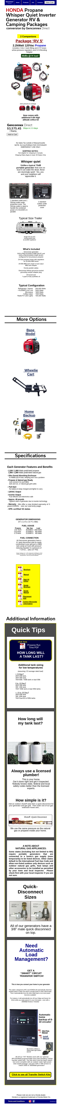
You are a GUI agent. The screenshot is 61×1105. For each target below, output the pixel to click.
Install (46, 1036)
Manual (46, 1038)
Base (30, 330)
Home (29, 411)
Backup (29, 415)
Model (30, 334)
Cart (30, 374)
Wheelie (31, 370)
